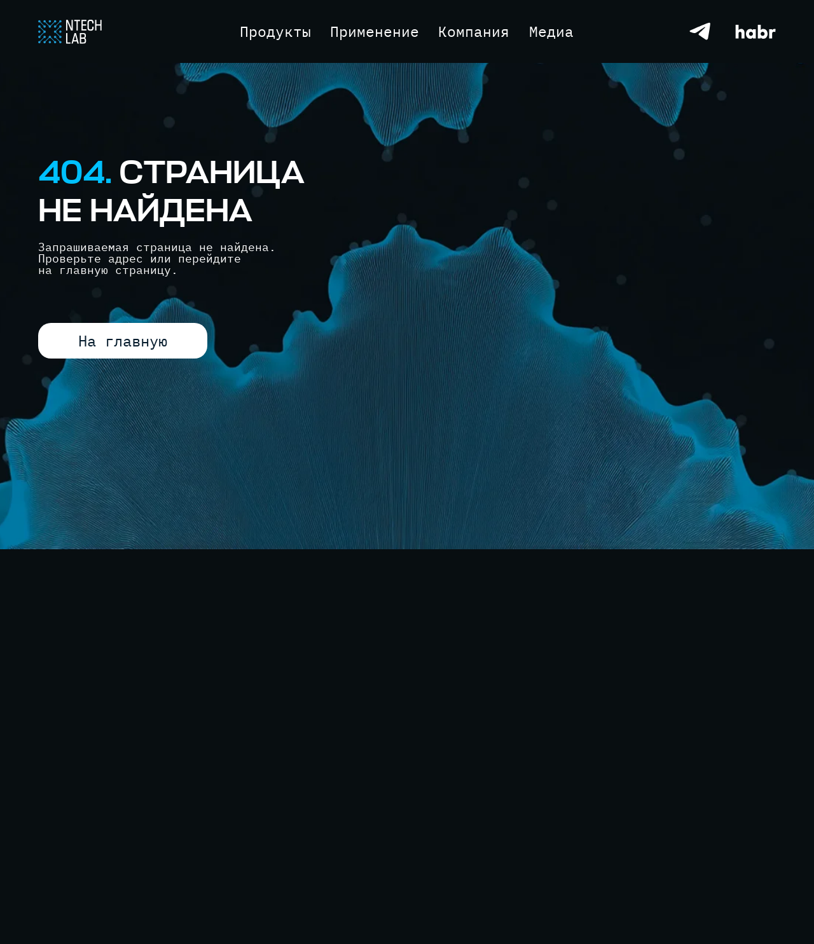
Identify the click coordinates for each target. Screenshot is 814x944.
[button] (551, 31)
